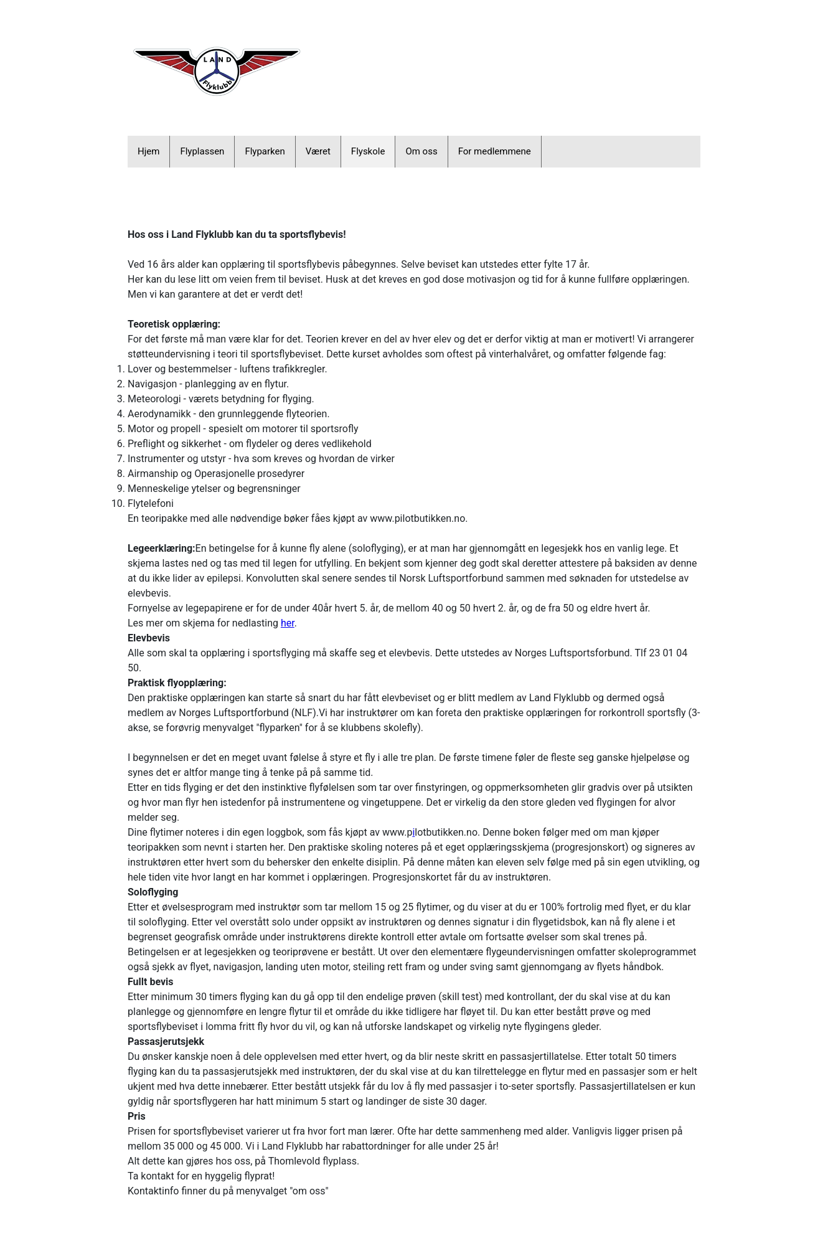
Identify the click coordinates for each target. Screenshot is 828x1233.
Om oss (421, 151)
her (287, 623)
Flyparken (265, 151)
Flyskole (368, 151)
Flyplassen (202, 151)
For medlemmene (494, 151)
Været (318, 151)
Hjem (148, 151)
